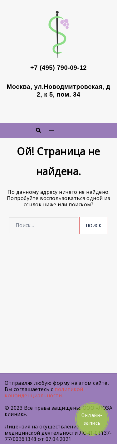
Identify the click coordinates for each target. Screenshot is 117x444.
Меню (67, 128)
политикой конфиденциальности (44, 392)
